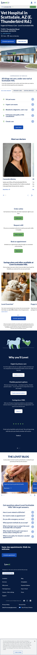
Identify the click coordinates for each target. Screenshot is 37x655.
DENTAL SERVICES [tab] (29, 90)
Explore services (18, 375)
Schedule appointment (8, 41)
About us (18, 411)
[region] (18, 647)
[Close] (34, 641)
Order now (18, 218)
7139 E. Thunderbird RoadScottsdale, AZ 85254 (10, 30)
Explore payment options (18, 393)
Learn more (18, 127)
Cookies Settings (18, 652)
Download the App (8, 573)
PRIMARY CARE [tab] (17, 90)
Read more (8, 488)
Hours (4, 36)
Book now (18, 251)
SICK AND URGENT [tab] (6, 91)
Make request (18, 234)
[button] (34, 2)
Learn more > (4, 311)
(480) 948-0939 (22, 41)
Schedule (33, 7)
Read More (6, 189)
